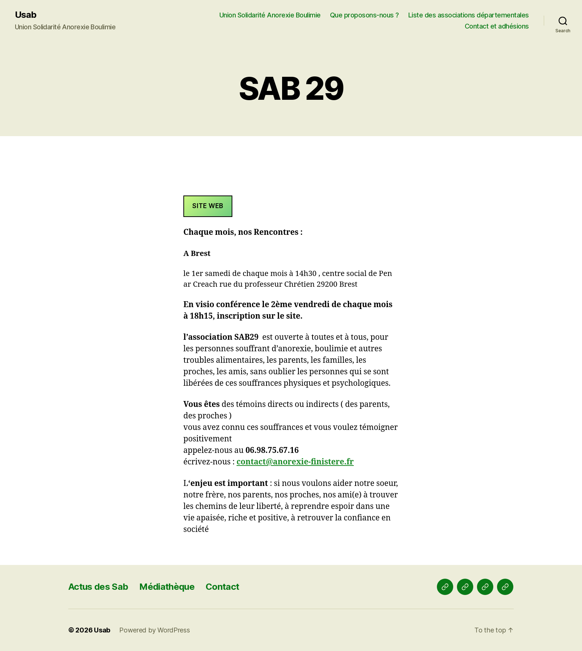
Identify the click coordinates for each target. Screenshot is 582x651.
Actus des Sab (98, 586)
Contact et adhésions (497, 26)
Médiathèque (166, 586)
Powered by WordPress (154, 630)
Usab (25, 14)
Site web (207, 206)
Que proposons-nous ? (364, 15)
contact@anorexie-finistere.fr (295, 462)
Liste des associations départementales (468, 15)
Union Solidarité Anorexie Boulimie (270, 15)
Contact (222, 586)
